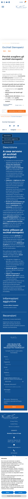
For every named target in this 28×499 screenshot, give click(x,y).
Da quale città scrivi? (10, 384)
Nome (6, 356)
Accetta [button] (20, 492)
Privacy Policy (14, 421)
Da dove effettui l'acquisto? (7, 105)
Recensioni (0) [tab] (8, 142)
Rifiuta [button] (7, 492)
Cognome (7, 362)
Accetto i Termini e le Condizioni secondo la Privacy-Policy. (13, 401)
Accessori (8, 43)
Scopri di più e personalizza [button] (14, 496)
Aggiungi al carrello (16, 111)
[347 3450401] (14, 450)
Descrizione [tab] (7, 135)
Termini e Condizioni (14, 426)
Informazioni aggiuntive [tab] (11, 139)
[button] (10, 126)
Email (5, 367)
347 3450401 (14, 453)
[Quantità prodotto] (4, 111)
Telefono (6, 372)
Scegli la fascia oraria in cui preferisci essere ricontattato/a (13, 378)
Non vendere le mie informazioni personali (11, 478)
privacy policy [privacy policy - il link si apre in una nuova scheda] (15, 484)
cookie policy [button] (12, 466)
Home (3, 43)
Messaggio (7, 389)
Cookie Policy (14, 424)
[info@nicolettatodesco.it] (14, 445)
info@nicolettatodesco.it (14, 447)
